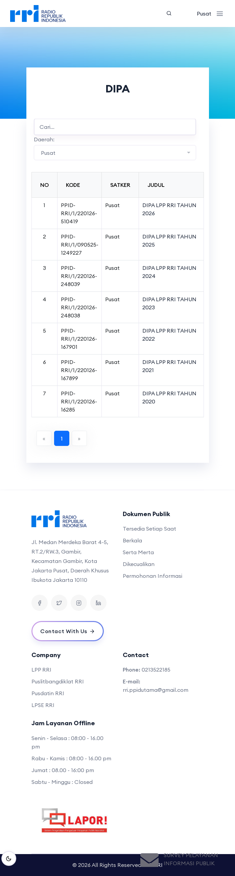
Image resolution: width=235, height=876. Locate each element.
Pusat (204, 13)
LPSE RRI (42, 705)
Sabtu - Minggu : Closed (62, 782)
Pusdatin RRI (47, 693)
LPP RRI (41, 669)
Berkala (132, 540)
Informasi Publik (189, 863)
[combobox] (115, 152)
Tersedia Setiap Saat (149, 528)
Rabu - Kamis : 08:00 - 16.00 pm (71, 758)
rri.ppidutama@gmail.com (155, 689)
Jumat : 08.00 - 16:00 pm (62, 770)
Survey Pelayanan (191, 855)
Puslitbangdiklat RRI (57, 681)
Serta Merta (138, 552)
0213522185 (156, 669)
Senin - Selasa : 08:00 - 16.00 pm (67, 742)
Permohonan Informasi (152, 575)
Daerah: (44, 139)
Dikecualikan (139, 564)
